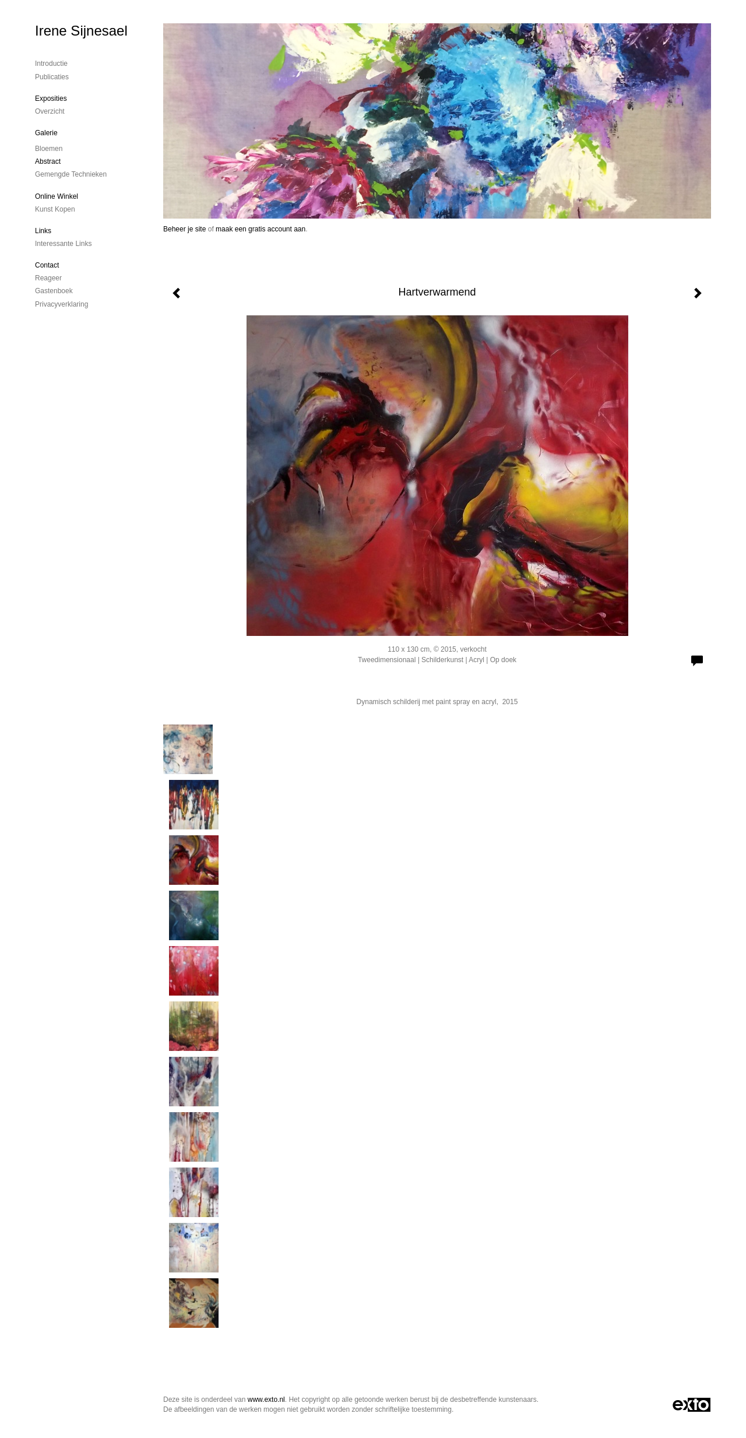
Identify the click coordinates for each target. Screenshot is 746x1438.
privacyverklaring (61, 304)
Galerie (46, 133)
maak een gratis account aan (260, 229)
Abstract (48, 161)
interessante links (63, 244)
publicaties (52, 77)
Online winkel (56, 196)
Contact (47, 265)
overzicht (50, 111)
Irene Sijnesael (81, 30)
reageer (48, 278)
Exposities (51, 98)
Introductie (51, 63)
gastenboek (54, 291)
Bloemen (48, 149)
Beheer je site (184, 229)
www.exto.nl (266, 1399)
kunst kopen (55, 209)
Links (43, 231)
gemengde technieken (71, 174)
